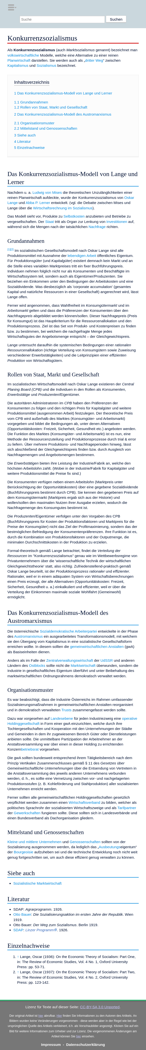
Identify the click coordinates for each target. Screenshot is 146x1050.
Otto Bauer (22, 914)
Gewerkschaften (27, 813)
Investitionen (116, 222)
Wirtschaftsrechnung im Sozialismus (62, 208)
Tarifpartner (127, 808)
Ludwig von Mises (47, 192)
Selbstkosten (74, 216)
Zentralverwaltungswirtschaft (69, 660)
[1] (8, 249)
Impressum (51, 1044)
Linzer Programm (40, 930)
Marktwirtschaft (83, 665)
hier (40, 1015)
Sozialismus (46, 65)
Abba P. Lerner (38, 203)
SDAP (18, 930)
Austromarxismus (28, 636)
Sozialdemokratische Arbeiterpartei (68, 631)
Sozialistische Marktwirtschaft (37, 883)
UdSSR (106, 660)
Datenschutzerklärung (85, 1044)
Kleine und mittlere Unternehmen (34, 842)
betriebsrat (30, 749)
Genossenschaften (85, 842)
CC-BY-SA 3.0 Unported (99, 1007)
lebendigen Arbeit (82, 256)
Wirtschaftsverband (84, 802)
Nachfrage (97, 227)
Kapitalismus (17, 65)
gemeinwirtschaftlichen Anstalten (97, 646)
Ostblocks (37, 665)
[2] (12, 249)
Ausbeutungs (109, 847)
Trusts (66, 710)
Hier (59, 1015)
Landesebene (62, 718)
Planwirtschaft (18, 60)
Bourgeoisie (23, 852)
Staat (49, 222)
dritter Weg (94, 60)
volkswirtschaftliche (23, 55)
